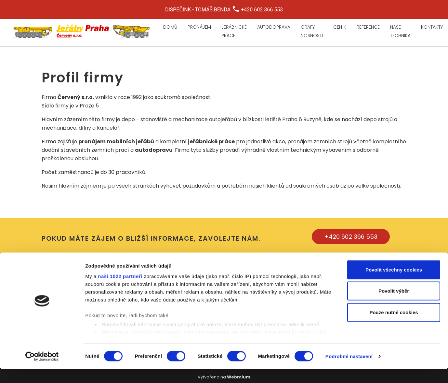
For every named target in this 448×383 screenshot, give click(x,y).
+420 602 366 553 (350, 237)
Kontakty (432, 27)
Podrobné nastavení (349, 370)
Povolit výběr (393, 304)
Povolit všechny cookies (393, 283)
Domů (170, 27)
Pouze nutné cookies (393, 326)
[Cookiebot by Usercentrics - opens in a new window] (42, 370)
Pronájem (199, 27)
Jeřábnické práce (234, 31)
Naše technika (400, 31)
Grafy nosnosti (312, 31)
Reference (368, 27)
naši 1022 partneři (120, 290)
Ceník (339, 27)
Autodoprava (273, 27)
